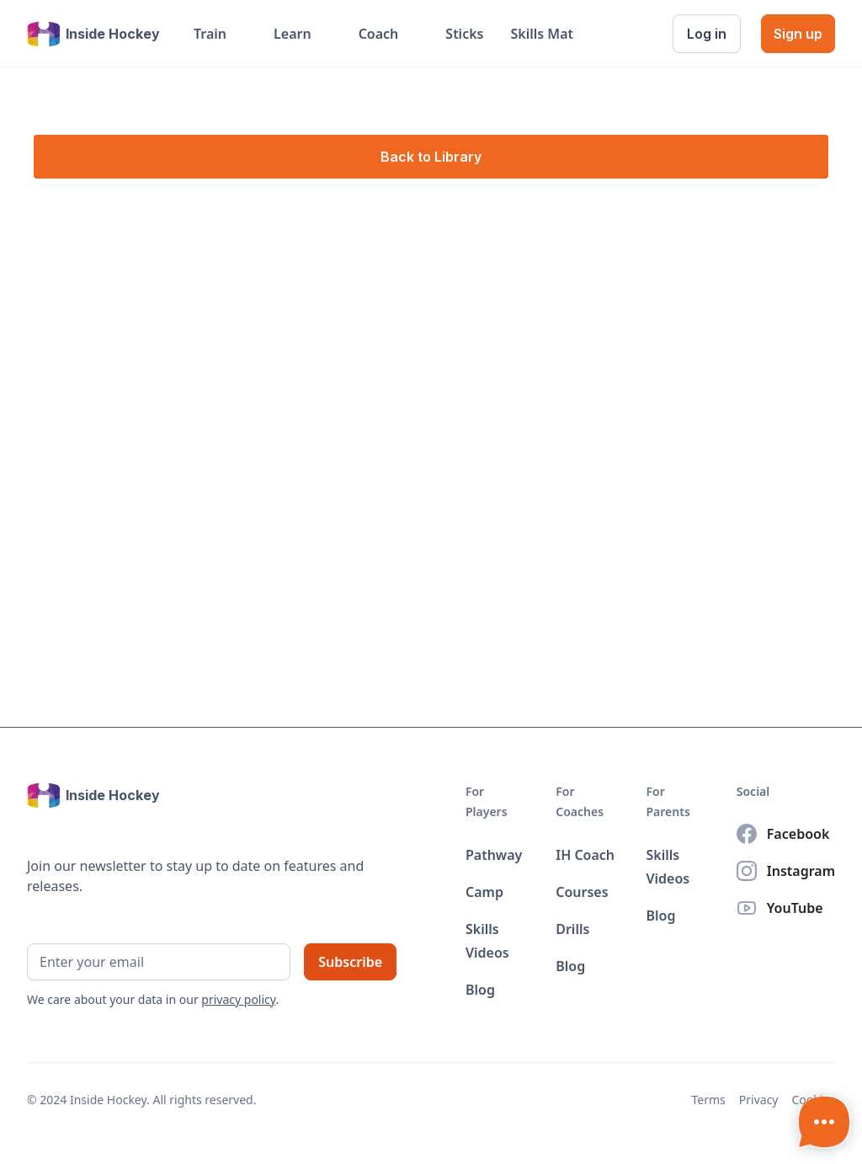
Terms (709, 1100)
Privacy (759, 1100)
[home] (93, 33)
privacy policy (238, 999)
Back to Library (431, 156)
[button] (220, 34)
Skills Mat (541, 33)
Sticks (464, 33)
